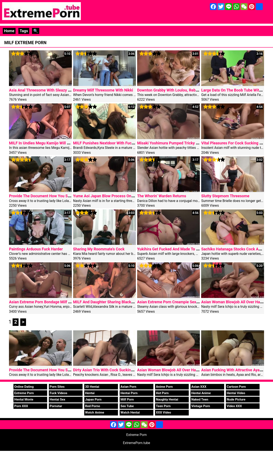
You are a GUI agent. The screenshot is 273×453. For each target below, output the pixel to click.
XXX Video (163, 412)
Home (9, 31)
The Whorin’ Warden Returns (161, 196)
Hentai (89, 393)
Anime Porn (164, 387)
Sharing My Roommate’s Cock (99, 249)
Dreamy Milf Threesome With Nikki (103, 90)
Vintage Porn (200, 406)
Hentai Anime (201, 393)
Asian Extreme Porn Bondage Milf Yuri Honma (48, 302)
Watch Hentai (130, 412)
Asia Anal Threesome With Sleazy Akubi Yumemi (51, 90)
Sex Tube (127, 406)
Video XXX (234, 406)
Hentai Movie (23, 399)
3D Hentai (92, 387)
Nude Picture (236, 399)
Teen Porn (163, 406)
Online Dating (24, 387)
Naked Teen (199, 399)
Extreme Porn (24, 393)
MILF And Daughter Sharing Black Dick (106, 302)
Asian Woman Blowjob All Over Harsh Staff (174, 370)
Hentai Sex (57, 399)
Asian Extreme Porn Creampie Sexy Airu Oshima (178, 302)
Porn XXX (21, 406)
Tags (24, 31)
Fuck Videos (58, 393)
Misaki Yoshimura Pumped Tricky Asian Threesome (181, 143)
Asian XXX (198, 387)
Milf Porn (127, 399)
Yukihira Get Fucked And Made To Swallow (173, 249)
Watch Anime (94, 412)
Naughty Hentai (167, 399)
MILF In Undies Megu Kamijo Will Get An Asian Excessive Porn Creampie (71, 143)
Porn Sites (57, 387)
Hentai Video (236, 393)
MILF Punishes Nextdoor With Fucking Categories (116, 143)
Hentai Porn (129, 393)
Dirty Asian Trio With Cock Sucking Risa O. (109, 370)
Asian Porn (128, 387)
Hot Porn (162, 393)
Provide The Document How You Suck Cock (46, 196)
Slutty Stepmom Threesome (225, 196)
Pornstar (56, 406)
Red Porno (92, 406)
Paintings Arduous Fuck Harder (36, 249)
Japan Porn (93, 399)
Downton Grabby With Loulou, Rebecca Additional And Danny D (191, 90)
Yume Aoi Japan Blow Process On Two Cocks (112, 196)
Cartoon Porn (236, 387)
